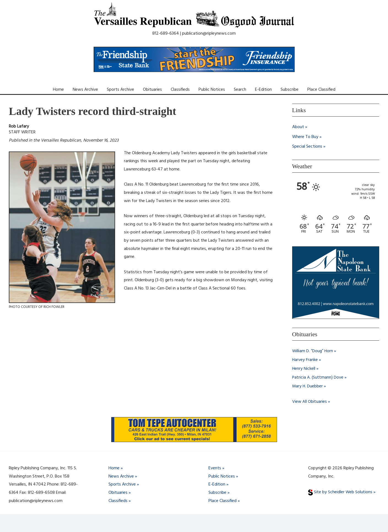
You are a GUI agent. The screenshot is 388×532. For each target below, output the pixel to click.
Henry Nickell (304, 368)
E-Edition (263, 89)
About (298, 127)
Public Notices (212, 89)
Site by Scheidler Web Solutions (340, 492)
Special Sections (307, 146)
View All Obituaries (309, 401)
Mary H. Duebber (307, 386)
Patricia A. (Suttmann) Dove (318, 377)
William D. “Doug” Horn (313, 351)
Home (58, 89)
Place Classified (321, 89)
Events (214, 468)
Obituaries (152, 89)
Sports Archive (120, 89)
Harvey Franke (305, 359)
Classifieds (180, 89)
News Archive (85, 89)
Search (240, 89)
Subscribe (290, 89)
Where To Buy (305, 136)
